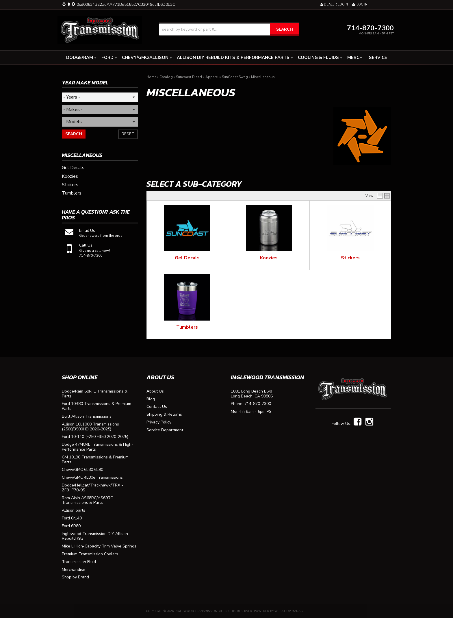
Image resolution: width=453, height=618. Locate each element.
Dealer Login (334, 4)
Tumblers (187, 327)
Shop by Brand (75, 577)
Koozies (269, 258)
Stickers (350, 258)
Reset (128, 134)
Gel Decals (187, 258)
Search (73, 134)
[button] (229, 29)
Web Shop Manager (290, 611)
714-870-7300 (257, 403)
